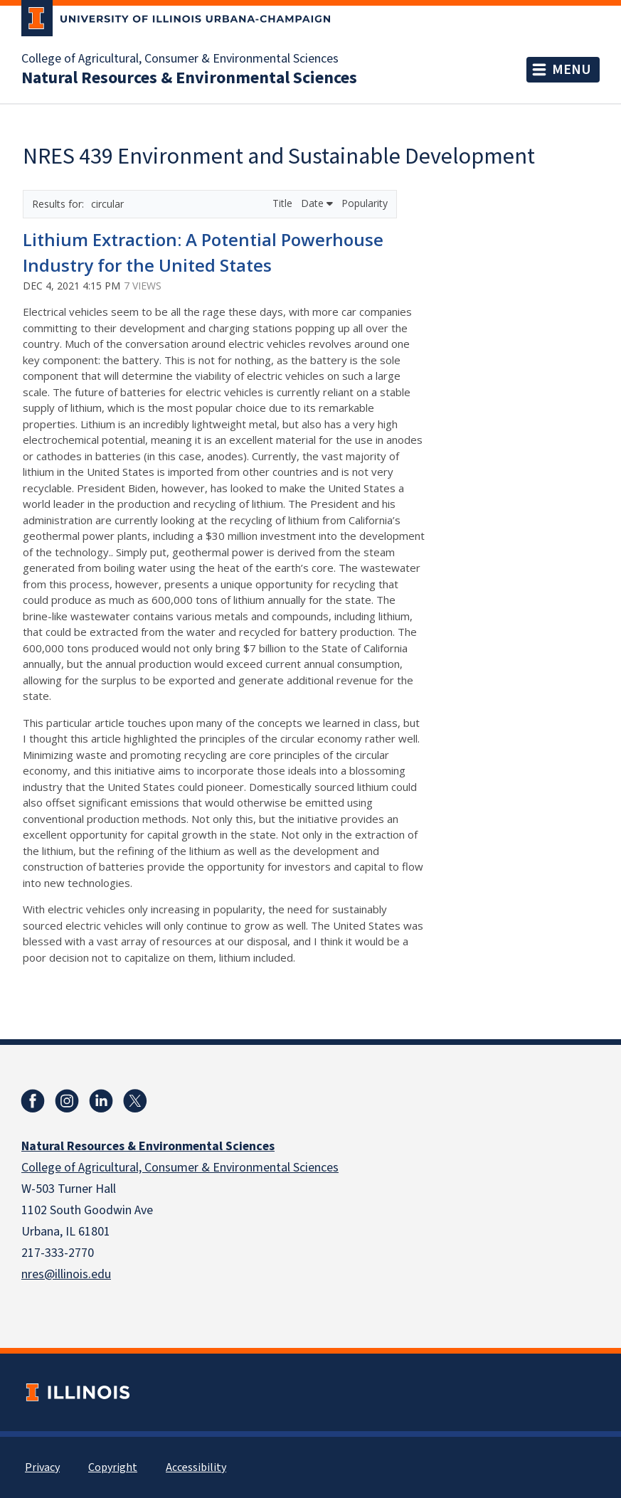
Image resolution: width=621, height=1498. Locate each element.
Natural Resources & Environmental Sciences (189, 78)
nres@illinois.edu (66, 1274)
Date (317, 203)
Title (283, 203)
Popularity (364, 203)
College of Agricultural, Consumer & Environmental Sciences (180, 59)
